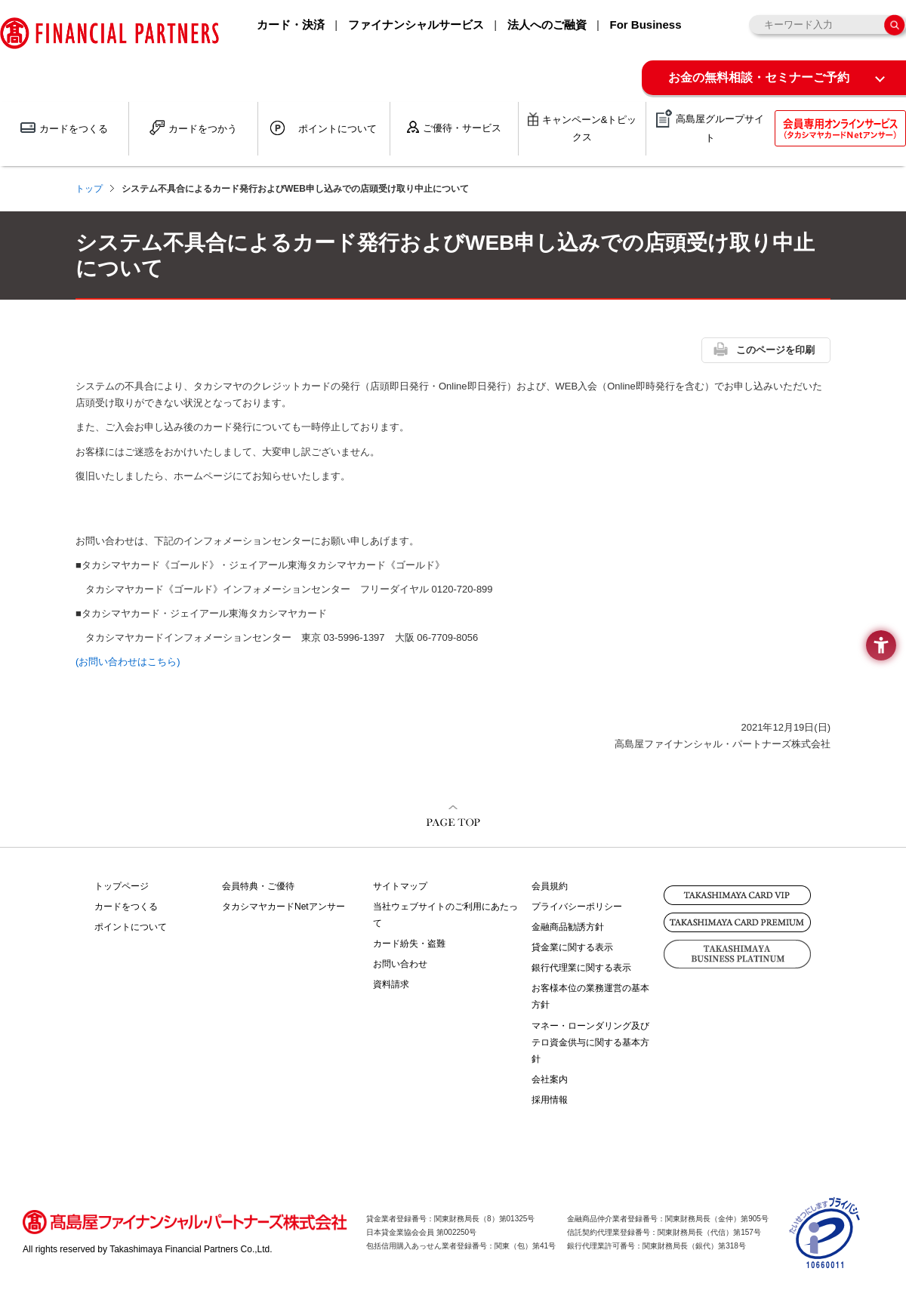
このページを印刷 (775, 350)
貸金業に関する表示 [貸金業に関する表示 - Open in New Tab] (572, 947)
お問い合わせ (400, 964)
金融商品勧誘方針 (568, 927)
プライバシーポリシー (577, 906)
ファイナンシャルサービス (416, 24)
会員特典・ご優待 (258, 886)
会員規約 (550, 886)
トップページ (121, 886)
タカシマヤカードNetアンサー (283, 906)
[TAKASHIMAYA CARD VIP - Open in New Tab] (737, 895)
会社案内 (550, 1079)
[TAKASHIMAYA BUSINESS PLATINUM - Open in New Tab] (737, 954)
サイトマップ (400, 886)
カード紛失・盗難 (409, 943)
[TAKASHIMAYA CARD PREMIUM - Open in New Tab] (737, 922)
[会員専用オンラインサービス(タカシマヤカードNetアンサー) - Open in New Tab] (840, 128)
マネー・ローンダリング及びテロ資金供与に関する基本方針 (590, 1042)
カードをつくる (126, 906)
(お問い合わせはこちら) (128, 661)
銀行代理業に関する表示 (581, 967)
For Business (645, 24)
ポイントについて (130, 927)
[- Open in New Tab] (825, 1261)
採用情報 (550, 1099)
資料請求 (391, 984)
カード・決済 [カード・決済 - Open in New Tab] (291, 24)
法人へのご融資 (547, 24)
